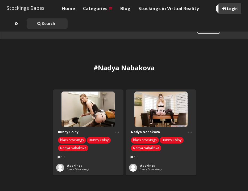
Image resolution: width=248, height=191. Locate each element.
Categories (97, 8)
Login (232, 8)
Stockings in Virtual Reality (168, 8)
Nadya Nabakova (73, 127)
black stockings (72, 119)
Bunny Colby (99, 119)
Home (68, 8)
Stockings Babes (25, 8)
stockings (74, 145)
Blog (125, 8)
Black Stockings (78, 149)
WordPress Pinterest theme (124, 183)
